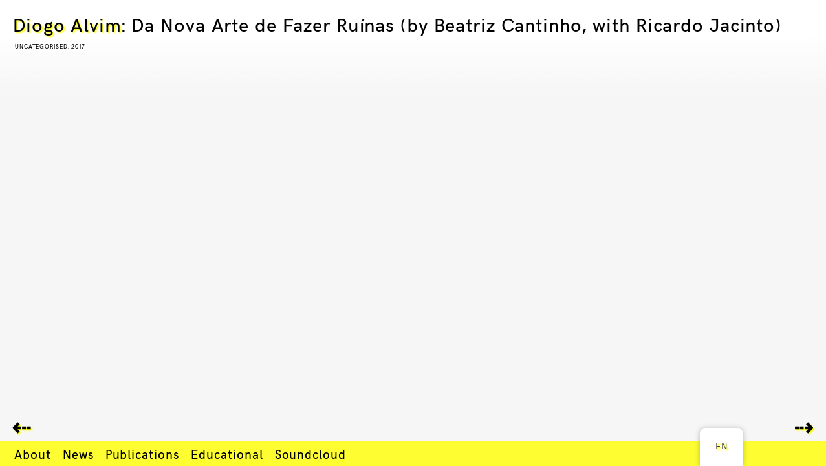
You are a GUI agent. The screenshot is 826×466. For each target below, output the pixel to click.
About (32, 453)
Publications (142, 453)
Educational (227, 453)
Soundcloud (311, 453)
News (78, 453)
